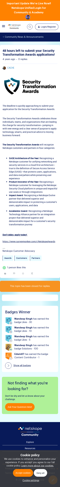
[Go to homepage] (14, 26)
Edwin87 (19, 354)
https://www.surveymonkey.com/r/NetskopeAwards (29, 241)
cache (10, 68)
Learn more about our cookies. (37, 466)
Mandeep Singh (23, 319)
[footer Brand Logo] (30, 436)
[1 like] (16, 267)
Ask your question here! (20, 406)
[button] (3, 27)
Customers (21, 258)
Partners (36, 258)
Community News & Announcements (24, 37)
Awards (8, 258)
